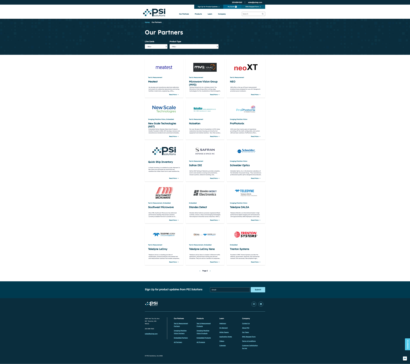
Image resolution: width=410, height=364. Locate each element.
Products (198, 14)
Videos (221, 341)
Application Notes (225, 337)
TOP (405, 359)
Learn (210, 14)
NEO (232, 81)
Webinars (222, 323)
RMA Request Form (252, 7)
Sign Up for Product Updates (208, 7)
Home (147, 22)
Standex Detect (198, 207)
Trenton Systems (239, 249)
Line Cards (149, 42)
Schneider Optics (240, 165)
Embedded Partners (181, 338)
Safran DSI (195, 165)
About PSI (245, 328)
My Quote (232, 7)
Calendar (222, 345)
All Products (201, 342)
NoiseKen (194, 123)
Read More (173, 95)
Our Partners (184, 14)
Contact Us (246, 323)
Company (222, 14)
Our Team (245, 332)
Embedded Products (204, 338)
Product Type (175, 42)
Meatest (153, 81)
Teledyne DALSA (239, 207)
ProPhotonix (237, 123)
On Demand (223, 328)
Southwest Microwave (161, 207)
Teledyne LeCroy (157, 249)
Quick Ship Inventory (160, 161)
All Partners (178, 342)
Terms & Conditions (249, 341)
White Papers (224, 332)
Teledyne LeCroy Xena (202, 249)
